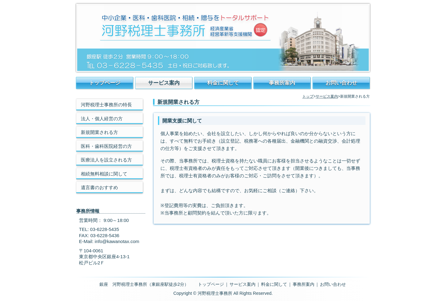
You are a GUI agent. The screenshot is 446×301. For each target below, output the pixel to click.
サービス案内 (164, 83)
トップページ (104, 83)
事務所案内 (282, 83)
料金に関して (223, 83)
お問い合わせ (341, 83)
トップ (307, 96)
